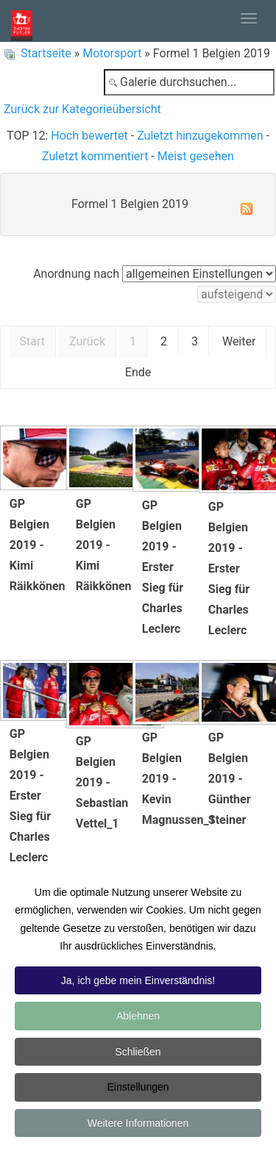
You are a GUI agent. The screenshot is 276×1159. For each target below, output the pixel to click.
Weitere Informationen (138, 1124)
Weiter (238, 341)
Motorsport (111, 53)
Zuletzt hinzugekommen (200, 136)
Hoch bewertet (89, 136)
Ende (138, 372)
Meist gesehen (196, 156)
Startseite (46, 53)
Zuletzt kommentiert (95, 156)
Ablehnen (138, 1017)
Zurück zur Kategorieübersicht (82, 109)
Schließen (137, 1053)
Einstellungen (138, 1088)
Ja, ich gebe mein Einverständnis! (138, 982)
